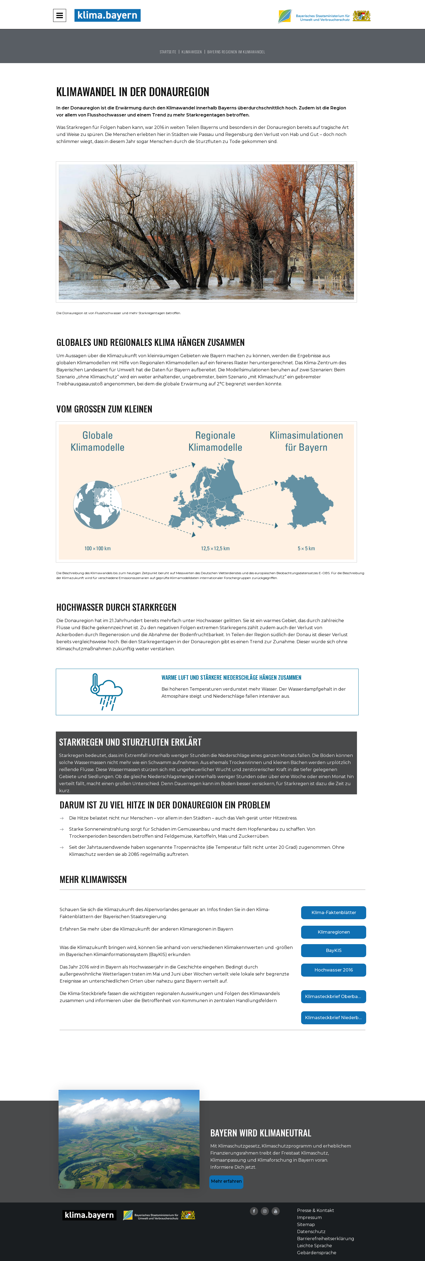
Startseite (168, 51)
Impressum (309, 1217)
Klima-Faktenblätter (333, 912)
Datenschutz (311, 1231)
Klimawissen (192, 51)
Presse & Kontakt (315, 1210)
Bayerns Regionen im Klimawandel (236, 51)
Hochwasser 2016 (333, 970)
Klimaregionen (334, 932)
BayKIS (334, 950)
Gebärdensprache (316, 1252)
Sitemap (306, 1224)
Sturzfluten (208, 141)
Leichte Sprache (314, 1245)
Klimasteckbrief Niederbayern (335, 1017)
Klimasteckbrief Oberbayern (335, 996)
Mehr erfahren (226, 1181)
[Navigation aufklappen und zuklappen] (59, 15)
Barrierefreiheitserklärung (325, 1238)
